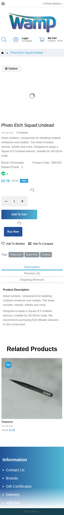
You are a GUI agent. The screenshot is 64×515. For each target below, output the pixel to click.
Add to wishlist (13, 243)
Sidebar (11, 68)
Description (32, 267)
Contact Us (15, 470)
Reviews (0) (32, 273)
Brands (12, 478)
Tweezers (7, 421)
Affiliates (13, 503)
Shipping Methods (32, 279)
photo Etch (16, 254)
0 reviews (22, 132)
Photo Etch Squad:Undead (27, 52)
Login (25, 38)
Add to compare (40, 243)
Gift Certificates (19, 486)
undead (46, 254)
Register (28, 41)
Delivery (12, 494)
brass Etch (32, 254)
